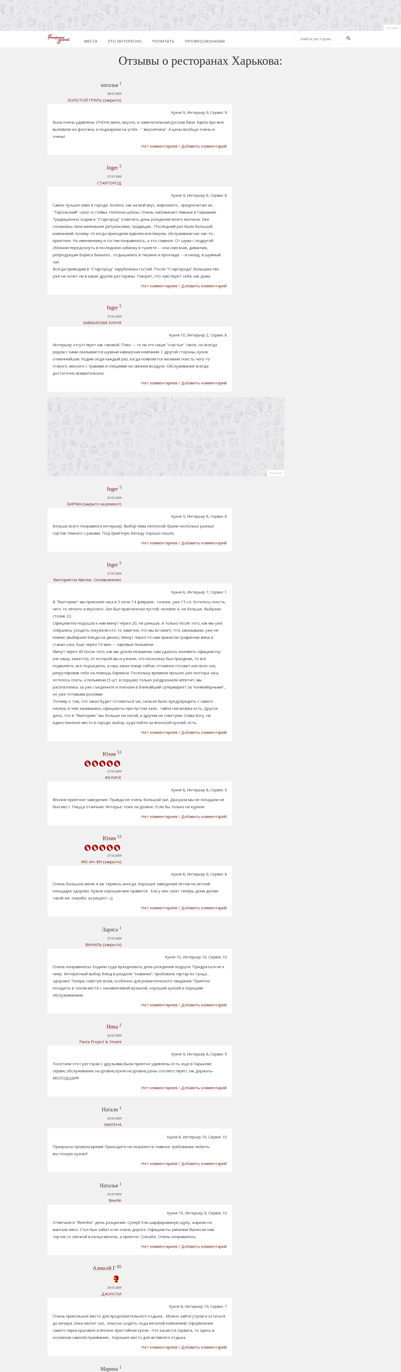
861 (238, 1301)
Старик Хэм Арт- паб (316, 732)
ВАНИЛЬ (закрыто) (81, 771)
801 (171, 1301)
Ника (90, 826)
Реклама (392, 28)
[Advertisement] (200, 14)
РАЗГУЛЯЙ (89, 1073)
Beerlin (93, 947)
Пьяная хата (88, 1272)
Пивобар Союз (311, 741)
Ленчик (85, 1171)
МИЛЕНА (91, 898)
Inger (90, 142)
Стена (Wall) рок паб (315, 627)
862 (250, 1301)
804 (207, 1301)
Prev (135, 1301)
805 (218, 1301)
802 (183, 1301)
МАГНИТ (91, 1194)
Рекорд (304, 724)
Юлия (87, 643)
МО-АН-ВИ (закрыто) (79, 723)
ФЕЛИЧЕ (91, 667)
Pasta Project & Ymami (78, 841)
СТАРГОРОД (87, 157)
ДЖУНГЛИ (90, 1013)
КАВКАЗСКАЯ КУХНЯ (80, 284)
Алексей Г (82, 988)
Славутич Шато (311, 692)
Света (87, 1108)
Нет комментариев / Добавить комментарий (227, 120)
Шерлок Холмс (311, 652)
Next (263, 1301)
